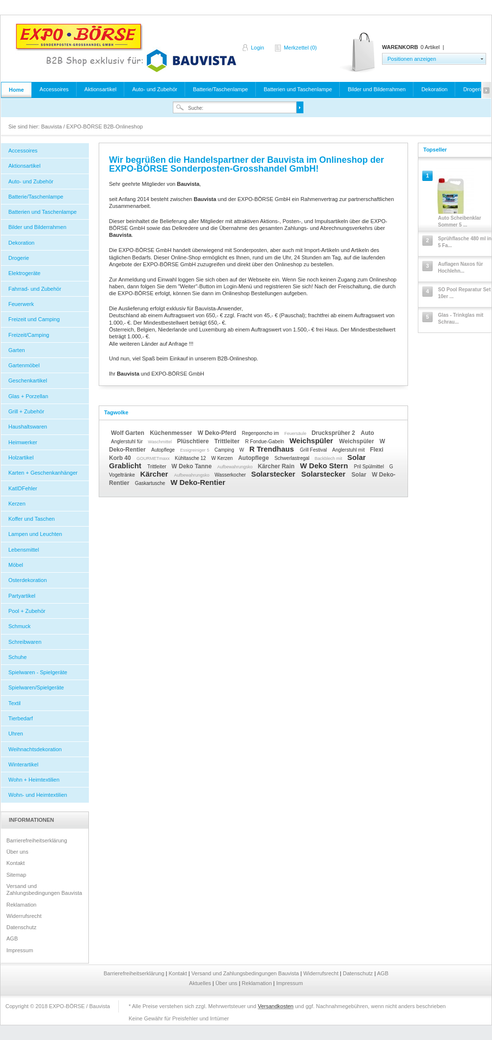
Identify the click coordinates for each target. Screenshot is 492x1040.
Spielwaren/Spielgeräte (36, 687)
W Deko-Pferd (218, 433)
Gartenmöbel (24, 365)
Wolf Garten (128, 433)
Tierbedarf (20, 718)
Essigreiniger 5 (195, 450)
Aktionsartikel (100, 89)
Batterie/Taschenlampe (220, 89)
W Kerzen (222, 458)
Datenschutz (21, 927)
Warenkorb (358, 52)
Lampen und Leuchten (35, 534)
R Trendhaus (272, 449)
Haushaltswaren (27, 427)
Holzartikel (20, 457)
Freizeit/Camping (28, 335)
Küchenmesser (171, 433)
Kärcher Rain (277, 466)
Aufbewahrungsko (235, 466)
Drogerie (473, 89)
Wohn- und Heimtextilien (37, 795)
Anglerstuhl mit (349, 450)
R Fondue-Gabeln (265, 441)
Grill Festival (314, 450)
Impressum (19, 950)
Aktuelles (201, 983)
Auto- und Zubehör (154, 89)
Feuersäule (296, 433)
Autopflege (163, 450)
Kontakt (15, 863)
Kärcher (155, 474)
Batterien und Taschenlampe (298, 89)
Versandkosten (276, 1006)
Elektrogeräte (24, 273)
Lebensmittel (23, 550)
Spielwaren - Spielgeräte (37, 672)
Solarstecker (274, 474)
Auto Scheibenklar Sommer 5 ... (459, 221)
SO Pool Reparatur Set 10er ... (464, 293)
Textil (14, 703)
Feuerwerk (21, 304)
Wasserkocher (231, 475)
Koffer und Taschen (31, 519)
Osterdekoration (27, 580)
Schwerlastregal (292, 458)
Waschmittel (160, 441)
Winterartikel (23, 764)
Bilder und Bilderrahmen (377, 89)
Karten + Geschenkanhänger (43, 473)
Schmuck (19, 626)
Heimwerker (22, 442)
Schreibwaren (24, 642)
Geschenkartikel (27, 380)
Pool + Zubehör (27, 611)
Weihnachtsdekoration (35, 749)
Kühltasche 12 (191, 458)
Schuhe (17, 657)
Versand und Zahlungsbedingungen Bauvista (44, 889)
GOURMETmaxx (154, 458)
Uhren (15, 733)
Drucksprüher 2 (333, 433)
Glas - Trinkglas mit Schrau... (460, 318)
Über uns (17, 852)
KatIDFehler (22, 488)
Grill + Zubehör (26, 411)
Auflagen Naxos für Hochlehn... (460, 267)
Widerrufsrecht (24, 916)
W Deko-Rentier (197, 482)
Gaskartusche (150, 483)
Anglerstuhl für (127, 441)
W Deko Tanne (192, 466)
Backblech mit (329, 458)
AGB (12, 938)
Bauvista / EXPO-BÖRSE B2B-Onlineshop (125, 47)
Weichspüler (312, 440)
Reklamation (21, 905)
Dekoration (434, 89)
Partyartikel (21, 596)
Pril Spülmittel (369, 466)
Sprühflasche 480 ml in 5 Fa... (465, 242)
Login (257, 48)
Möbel (15, 565)
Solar (360, 474)
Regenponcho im (261, 433)
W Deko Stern (325, 465)
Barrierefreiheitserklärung (36, 840)
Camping (225, 450)
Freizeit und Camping (34, 319)
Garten (16, 350)
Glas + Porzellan (28, 396)
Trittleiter (227, 441)
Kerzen (17, 504)
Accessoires (54, 89)
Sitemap (16, 875)
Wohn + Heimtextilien (33, 780)
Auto (367, 433)
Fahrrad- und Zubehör (34, 289)
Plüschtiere (193, 441)
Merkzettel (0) (300, 48)
